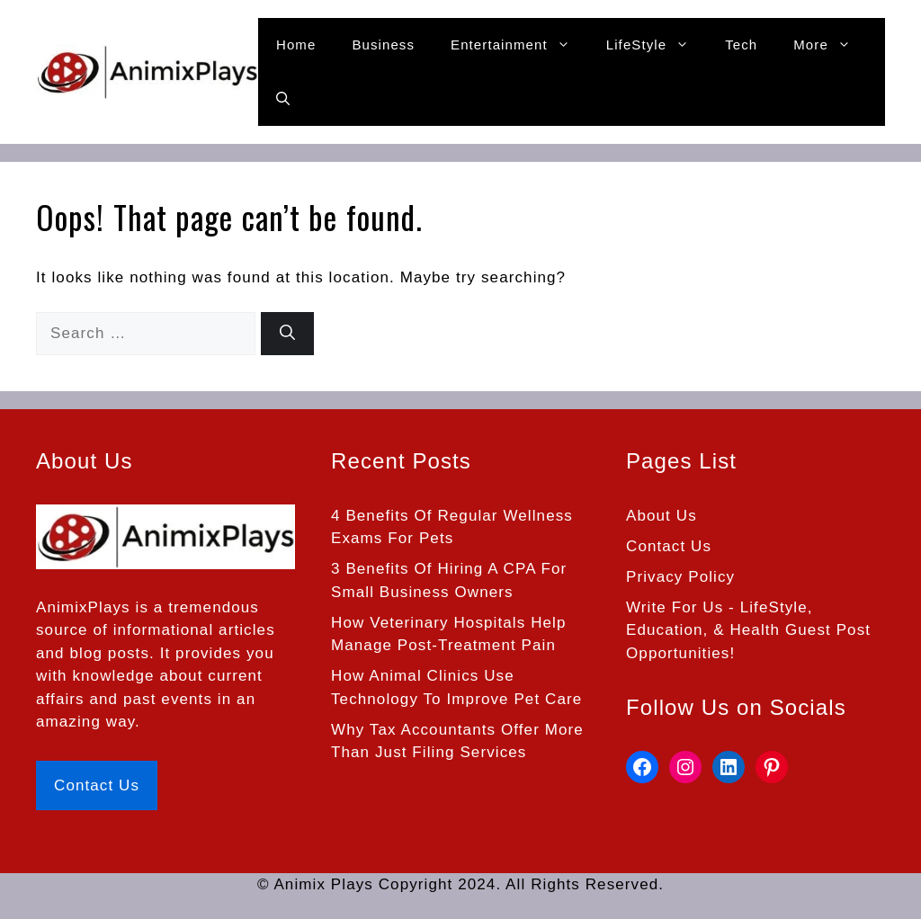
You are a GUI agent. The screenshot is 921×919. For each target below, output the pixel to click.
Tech (741, 44)
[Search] (287, 333)
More (831, 45)
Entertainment (519, 45)
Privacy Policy (680, 576)
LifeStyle (656, 45)
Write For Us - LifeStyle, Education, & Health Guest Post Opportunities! (748, 630)
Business (383, 44)
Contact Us (96, 785)
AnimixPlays (83, 607)
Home (296, 44)
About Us (661, 515)
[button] (283, 99)
